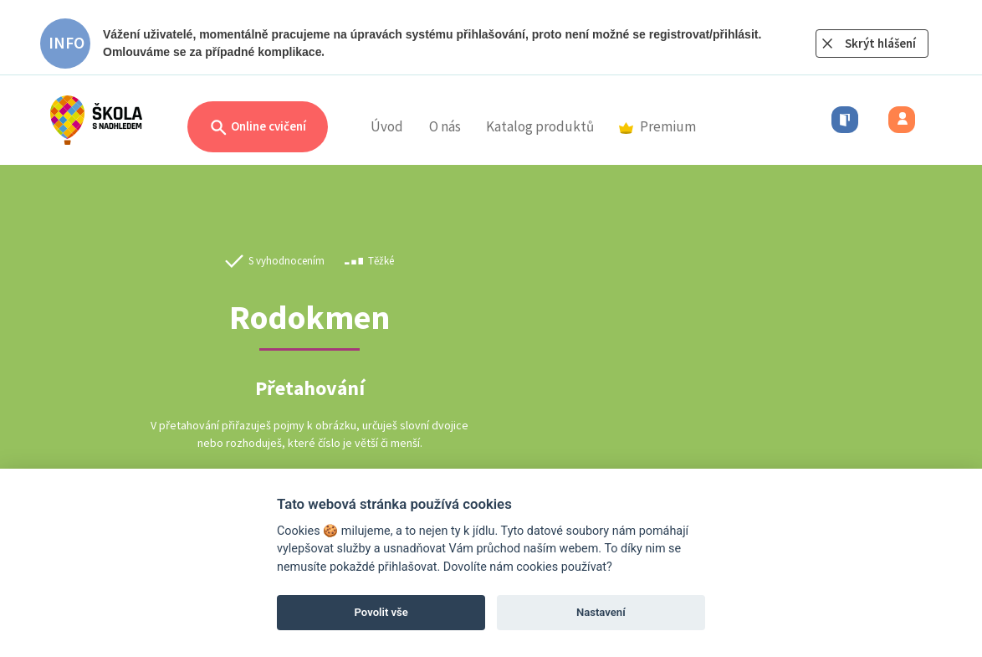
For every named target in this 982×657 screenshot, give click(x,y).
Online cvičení (257, 127)
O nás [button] (445, 126)
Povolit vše (381, 612)
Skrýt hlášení (880, 43)
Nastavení (601, 612)
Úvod (387, 126)
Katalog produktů (540, 126)
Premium (657, 126)
